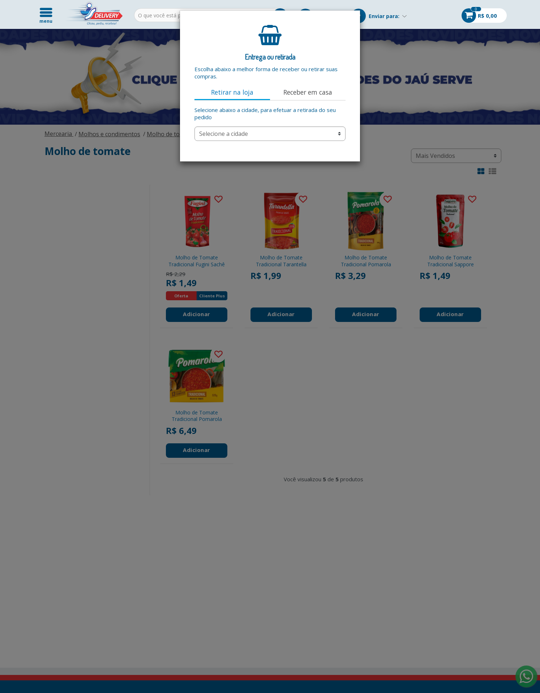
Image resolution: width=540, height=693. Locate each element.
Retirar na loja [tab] (232, 92)
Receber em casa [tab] (307, 92)
